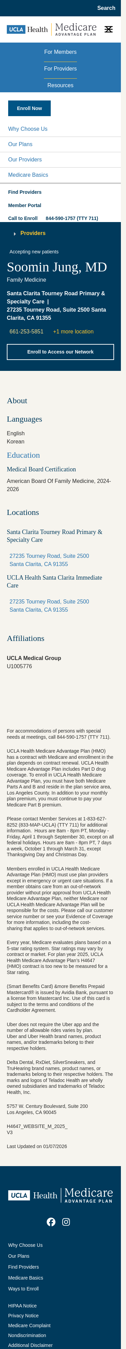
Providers (33, 233)
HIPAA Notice (22, 1305)
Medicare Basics (28, 175)
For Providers (60, 69)
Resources (60, 85)
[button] (60, 129)
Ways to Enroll (23, 1288)
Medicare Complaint (29, 1325)
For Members (60, 52)
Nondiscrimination (27, 1335)
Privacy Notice (23, 1315)
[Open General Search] (104, 8)
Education (23, 455)
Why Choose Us (28, 129)
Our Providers (25, 159)
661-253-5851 (27, 331)
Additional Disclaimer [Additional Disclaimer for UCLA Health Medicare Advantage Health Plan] (30, 1345)
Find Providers (23, 1267)
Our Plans (20, 144)
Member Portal (24, 205)
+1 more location (73, 331)
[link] (51, 1222)
